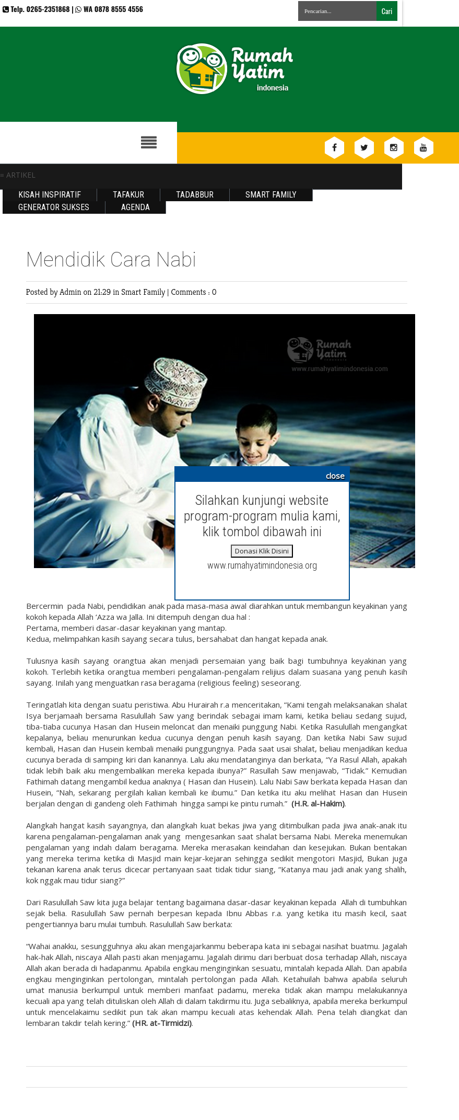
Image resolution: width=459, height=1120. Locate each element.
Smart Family (271, 195)
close (335, 475)
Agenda (135, 207)
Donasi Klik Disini (262, 551)
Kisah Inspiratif (49, 195)
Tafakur (128, 195)
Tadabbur (195, 195)
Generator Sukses (53, 207)
